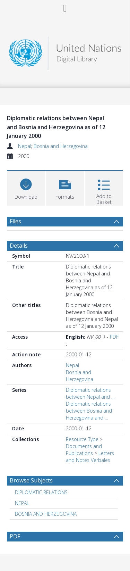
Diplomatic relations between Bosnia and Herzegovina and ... (89, 410)
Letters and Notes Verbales (90, 456)
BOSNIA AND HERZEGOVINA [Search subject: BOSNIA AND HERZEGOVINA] (46, 514)
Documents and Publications (84, 449)
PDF (114, 336)
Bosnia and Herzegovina (61, 146)
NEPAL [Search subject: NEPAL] (22, 503)
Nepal (24, 146)
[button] (65, 187)
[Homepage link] (65, 51)
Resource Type (82, 439)
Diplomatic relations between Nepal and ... (90, 393)
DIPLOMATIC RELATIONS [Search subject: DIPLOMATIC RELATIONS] (41, 492)
